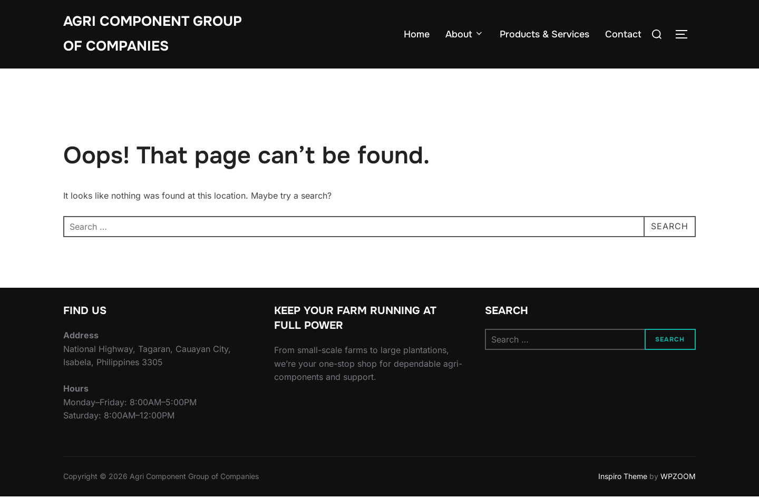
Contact (623, 34)
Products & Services (544, 34)
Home (417, 34)
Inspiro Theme (622, 477)
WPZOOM (678, 477)
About (464, 34)
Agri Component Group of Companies (152, 34)
